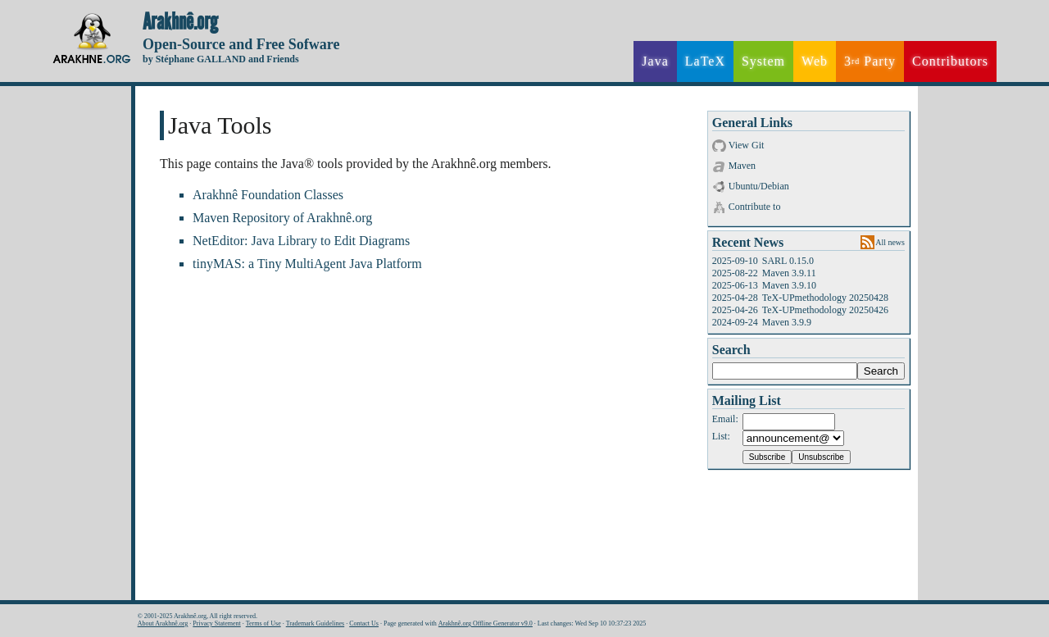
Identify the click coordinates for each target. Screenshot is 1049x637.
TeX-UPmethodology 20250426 (825, 310)
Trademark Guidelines (315, 623)
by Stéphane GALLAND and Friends (221, 59)
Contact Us (364, 623)
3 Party (870, 61)
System (763, 61)
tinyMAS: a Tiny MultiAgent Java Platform (307, 264)
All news (890, 242)
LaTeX (705, 61)
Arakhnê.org (180, 22)
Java (655, 61)
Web (815, 61)
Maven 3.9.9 (786, 322)
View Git (747, 145)
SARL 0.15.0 (788, 260)
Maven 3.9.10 (789, 285)
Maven (742, 165)
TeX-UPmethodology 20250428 (825, 297)
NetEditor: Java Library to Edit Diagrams (301, 241)
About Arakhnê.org (163, 623)
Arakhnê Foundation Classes (268, 195)
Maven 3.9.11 (789, 273)
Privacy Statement (216, 623)
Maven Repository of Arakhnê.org (282, 218)
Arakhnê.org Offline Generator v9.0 (485, 623)
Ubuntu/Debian (759, 186)
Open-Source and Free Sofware (241, 44)
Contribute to (755, 206)
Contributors (950, 61)
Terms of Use (263, 623)
